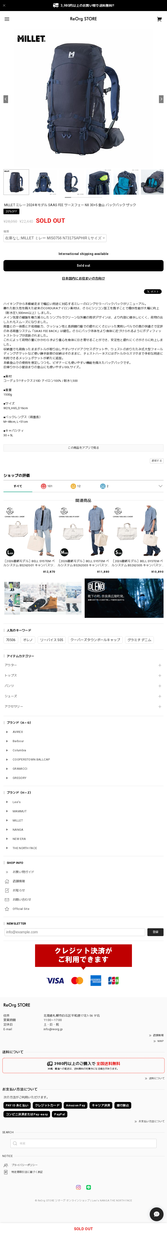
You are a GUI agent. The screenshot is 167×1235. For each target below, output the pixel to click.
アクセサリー (14, 706)
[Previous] (5, 99)
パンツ (9, 686)
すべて (18, 486)
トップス (11, 675)
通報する (157, 460)
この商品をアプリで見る (83, 447)
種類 (6, 231)
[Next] (161, 99)
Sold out (83, 265)
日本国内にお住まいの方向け (83, 278)
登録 (155, 932)
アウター (11, 665)
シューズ (11, 696)
